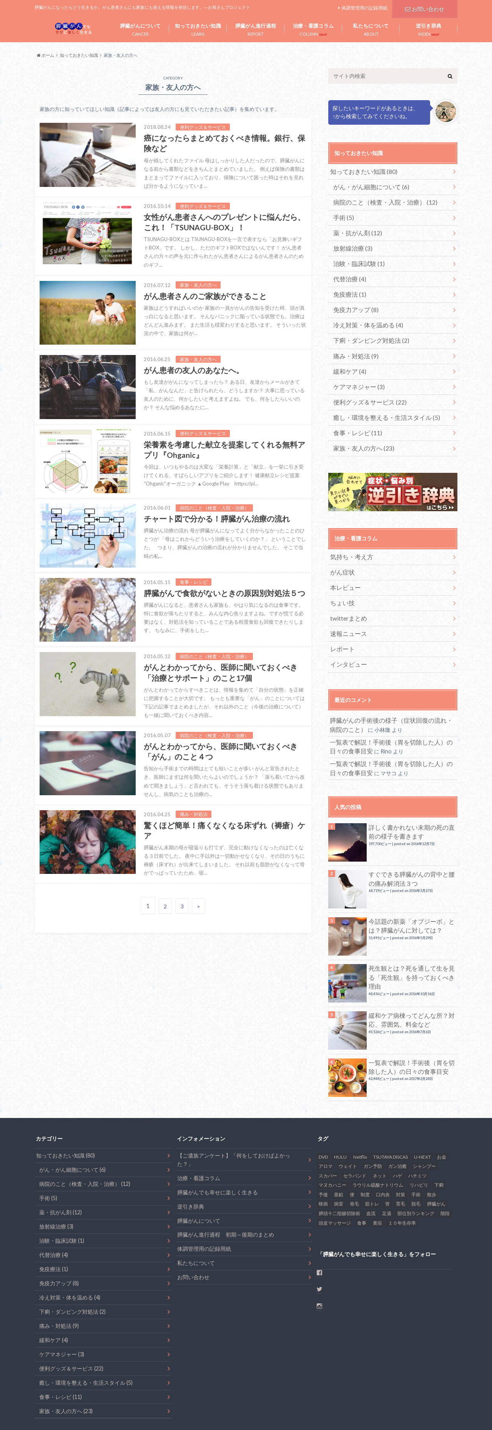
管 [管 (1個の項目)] (387, 1168)
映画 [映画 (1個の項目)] (323, 1168)
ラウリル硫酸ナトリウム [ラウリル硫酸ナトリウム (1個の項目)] (377, 1149)
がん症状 (340, 548)
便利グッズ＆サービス (365, 384)
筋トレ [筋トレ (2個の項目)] (372, 1168)
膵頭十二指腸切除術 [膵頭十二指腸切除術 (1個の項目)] (339, 1177)
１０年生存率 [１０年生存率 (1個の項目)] (402, 1187)
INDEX (428, 28)
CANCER (140, 28)
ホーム (42, 1411)
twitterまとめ (347, 591)
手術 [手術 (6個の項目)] (416, 1158)
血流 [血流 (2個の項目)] (371, 1177)
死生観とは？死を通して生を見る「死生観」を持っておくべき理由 (409, 936)
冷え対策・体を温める (363, 313)
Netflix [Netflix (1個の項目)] (360, 1120)
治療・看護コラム (198, 1141)
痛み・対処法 (352, 341)
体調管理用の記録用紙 (364, 8)
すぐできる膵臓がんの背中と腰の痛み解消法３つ (412, 842)
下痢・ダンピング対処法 (366, 327)
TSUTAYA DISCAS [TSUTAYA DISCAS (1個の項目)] (390, 1120)
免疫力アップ (352, 299)
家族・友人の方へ (359, 426)
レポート (340, 619)
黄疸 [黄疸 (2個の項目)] (377, 1187)
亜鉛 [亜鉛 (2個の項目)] (338, 1158)
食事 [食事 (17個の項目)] (361, 1187)
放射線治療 (350, 242)
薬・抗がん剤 (354, 228)
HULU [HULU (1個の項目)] (340, 1120)
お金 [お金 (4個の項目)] (441, 1120)
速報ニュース (346, 605)
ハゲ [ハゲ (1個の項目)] (397, 1140)
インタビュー (346, 633)
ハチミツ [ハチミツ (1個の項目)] (417, 1140)
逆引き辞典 (190, 1170)
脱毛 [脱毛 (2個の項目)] (416, 1168)
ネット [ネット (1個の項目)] (380, 1140)
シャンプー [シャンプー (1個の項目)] (424, 1130)
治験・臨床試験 (355, 256)
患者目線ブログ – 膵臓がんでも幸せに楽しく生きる (370, 1411)
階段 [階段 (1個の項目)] (445, 1177)
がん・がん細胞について (366, 185)
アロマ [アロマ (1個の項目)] (325, 1130)
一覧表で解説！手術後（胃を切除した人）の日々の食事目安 (412, 1030)
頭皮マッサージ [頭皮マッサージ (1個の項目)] (335, 1187)
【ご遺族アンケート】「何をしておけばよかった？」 (233, 1123)
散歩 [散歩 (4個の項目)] (431, 1158)
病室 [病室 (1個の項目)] (338, 1168)
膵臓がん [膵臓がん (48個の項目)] (436, 1168)
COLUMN (313, 28)
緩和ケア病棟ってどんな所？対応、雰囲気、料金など (412, 983)
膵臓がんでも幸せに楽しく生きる (217, 1156)
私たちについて (196, 1227)
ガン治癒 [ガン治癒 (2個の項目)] (397, 1130)
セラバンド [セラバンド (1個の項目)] (354, 1140)
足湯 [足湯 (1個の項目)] (386, 1177)
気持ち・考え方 (348, 534)
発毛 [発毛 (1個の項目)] (354, 1168)
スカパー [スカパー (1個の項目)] (328, 1140)
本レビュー (343, 562)
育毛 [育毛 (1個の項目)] (400, 1168)
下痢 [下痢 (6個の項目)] (439, 1149)
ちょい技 (340, 576)
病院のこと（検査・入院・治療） (378, 199)
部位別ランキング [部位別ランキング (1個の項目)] (415, 1177)
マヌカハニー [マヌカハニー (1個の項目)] (332, 1149)
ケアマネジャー (355, 370)
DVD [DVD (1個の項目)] (323, 1120)
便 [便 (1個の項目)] (352, 1158)
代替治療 (347, 270)
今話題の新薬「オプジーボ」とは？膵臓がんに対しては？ (412, 889)
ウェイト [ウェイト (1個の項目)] (348, 1130)
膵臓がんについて (198, 1184)
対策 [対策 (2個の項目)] (400, 1158)
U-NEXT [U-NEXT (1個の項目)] (422, 1120)
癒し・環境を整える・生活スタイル (379, 398)
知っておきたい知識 (359, 171)
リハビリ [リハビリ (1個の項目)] (419, 1149)
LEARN (198, 28)
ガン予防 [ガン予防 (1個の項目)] (373, 1130)
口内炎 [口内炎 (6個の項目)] (383, 1158)
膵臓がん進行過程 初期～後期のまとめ (225, 1198)
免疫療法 (347, 284)
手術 (342, 213)
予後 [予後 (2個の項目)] (323, 1158)
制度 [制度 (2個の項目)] (365, 1158)
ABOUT (371, 28)
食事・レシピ (354, 412)
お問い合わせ (424, 8)
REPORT (255, 28)
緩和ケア (347, 355)
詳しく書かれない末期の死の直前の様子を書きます (412, 795)
